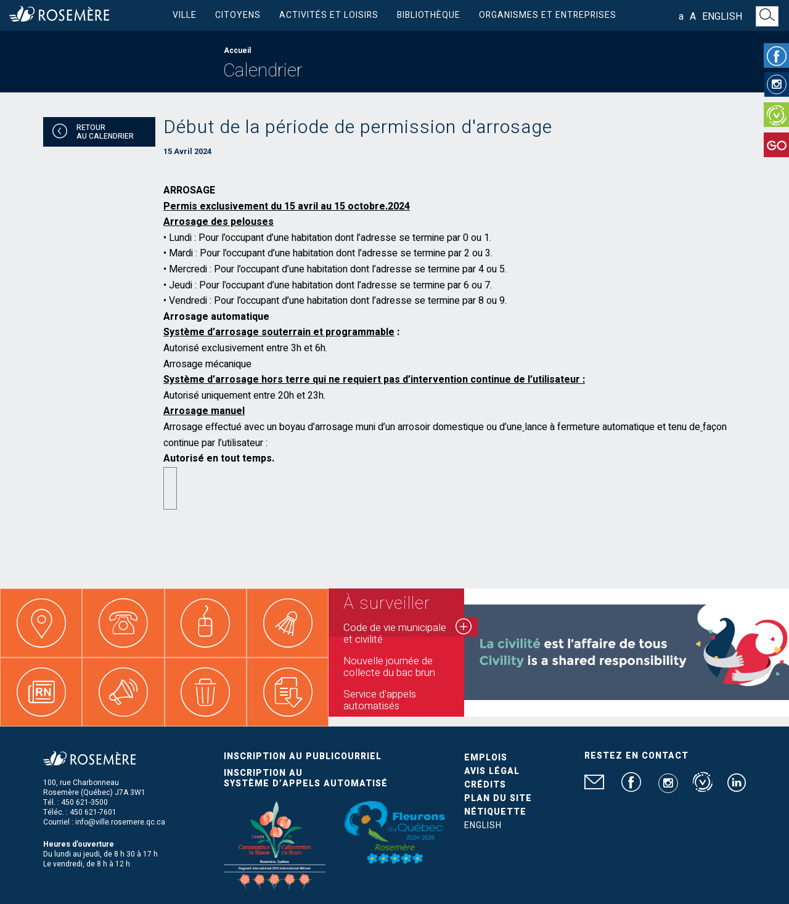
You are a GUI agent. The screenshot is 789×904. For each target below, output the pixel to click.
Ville (185, 15)
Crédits (485, 784)
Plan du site (498, 798)
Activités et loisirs (328, 15)
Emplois (485, 757)
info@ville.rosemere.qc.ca (120, 822)
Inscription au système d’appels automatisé (306, 778)
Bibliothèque (428, 15)
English (722, 16)
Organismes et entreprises (547, 15)
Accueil (237, 50)
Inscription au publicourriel (303, 756)
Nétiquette (495, 811)
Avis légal (492, 771)
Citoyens (238, 15)
